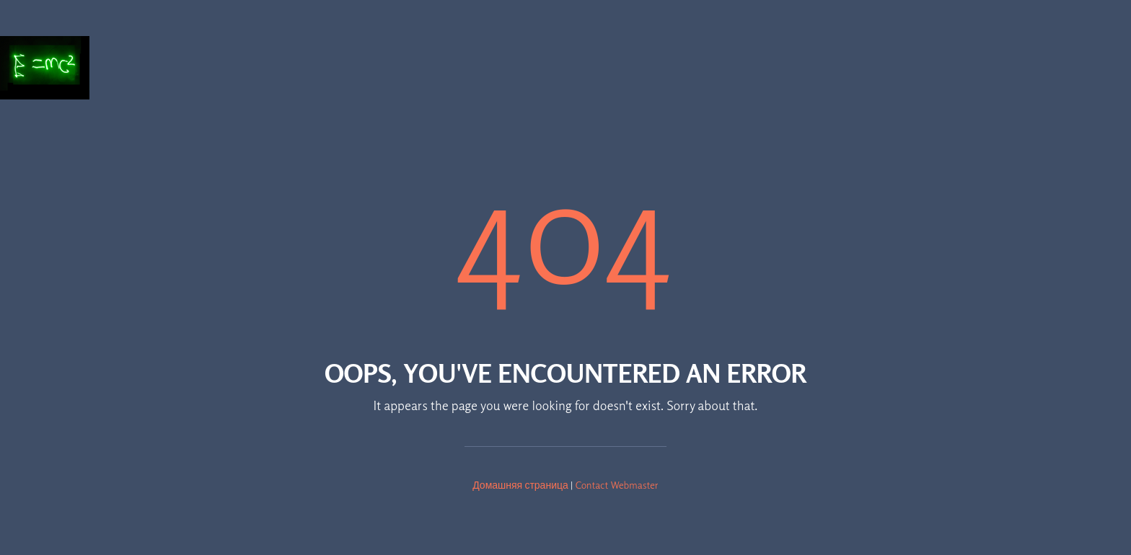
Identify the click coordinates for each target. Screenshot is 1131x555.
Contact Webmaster (617, 485)
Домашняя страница (520, 485)
